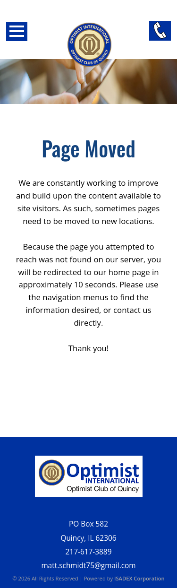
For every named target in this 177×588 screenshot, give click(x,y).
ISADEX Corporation (139, 578)
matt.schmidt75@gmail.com (88, 566)
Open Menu (16, 31)
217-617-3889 (89, 552)
